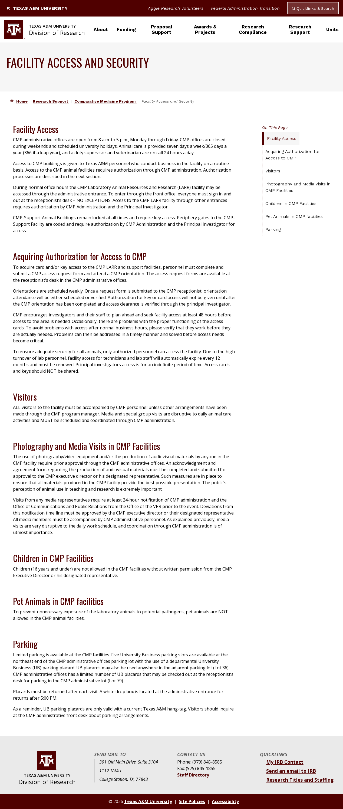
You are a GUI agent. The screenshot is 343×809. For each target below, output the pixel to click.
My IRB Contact (285, 762)
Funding (126, 29)
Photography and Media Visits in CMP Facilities (298, 187)
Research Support (300, 29)
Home (22, 101)
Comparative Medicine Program (105, 101)
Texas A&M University (37, 8)
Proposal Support (161, 29)
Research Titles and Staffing (300, 780)
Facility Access (281, 138)
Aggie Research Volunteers (175, 8)
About (101, 29)
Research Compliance (253, 29)
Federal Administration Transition (245, 8)
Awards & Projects (205, 29)
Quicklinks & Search (313, 8)
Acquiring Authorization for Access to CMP (292, 155)
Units (332, 29)
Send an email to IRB (291, 771)
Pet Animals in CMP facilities (294, 216)
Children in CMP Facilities (290, 203)
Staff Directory (193, 775)
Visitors (272, 170)
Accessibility (225, 801)
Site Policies (192, 801)
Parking (273, 229)
